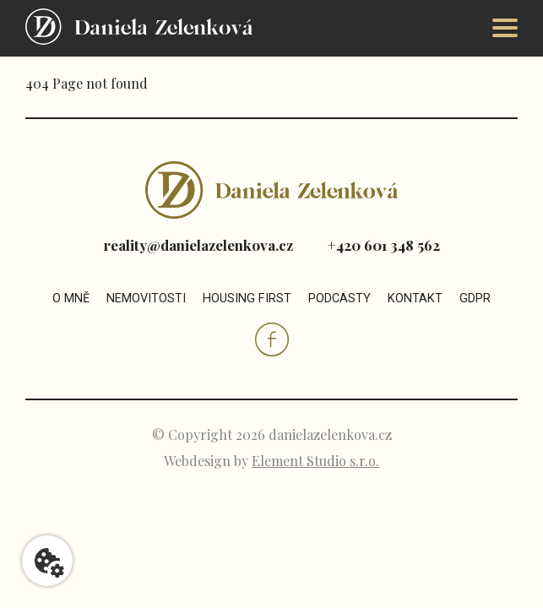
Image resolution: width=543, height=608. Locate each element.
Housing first (247, 298)
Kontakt (415, 298)
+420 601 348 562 (383, 245)
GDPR (475, 298)
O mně (71, 298)
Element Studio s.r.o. (315, 461)
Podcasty (339, 298)
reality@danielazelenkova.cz (198, 245)
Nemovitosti (146, 298)
